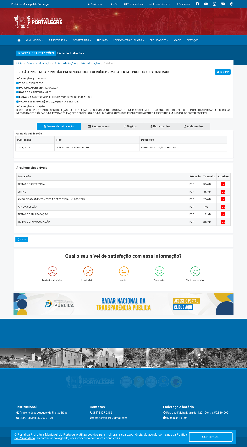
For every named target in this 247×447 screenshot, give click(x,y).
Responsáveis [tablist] (96, 126)
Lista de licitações (90, 63)
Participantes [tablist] (163, 126)
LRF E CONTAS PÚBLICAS (128, 40)
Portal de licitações (65, 63)
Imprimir (223, 72)
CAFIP (177, 40)
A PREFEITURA (58, 40)
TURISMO (102, 40)
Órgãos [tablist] (130, 126)
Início (19, 63)
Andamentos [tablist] (198, 126)
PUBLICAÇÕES (159, 40)
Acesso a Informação (39, 63)
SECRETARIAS (82, 40)
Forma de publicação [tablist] (54, 126)
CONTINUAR (210, 437)
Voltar (21, 239)
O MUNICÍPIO (34, 40)
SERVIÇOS (193, 40)
